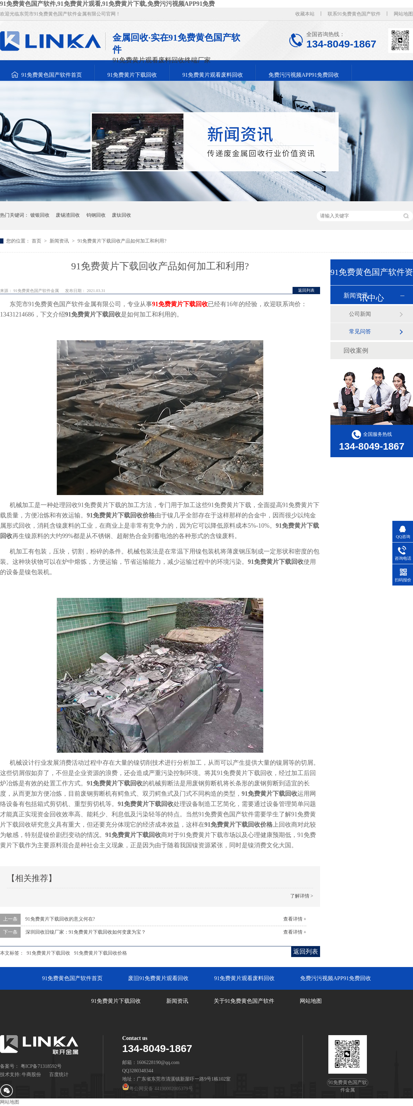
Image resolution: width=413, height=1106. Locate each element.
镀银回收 (40, 215)
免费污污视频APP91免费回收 (303, 75)
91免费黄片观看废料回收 (212, 75)
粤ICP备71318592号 (41, 1066)
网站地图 (403, 14)
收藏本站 (305, 14)
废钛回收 (121, 215)
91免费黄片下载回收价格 (100, 953)
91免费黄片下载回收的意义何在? (60, 919)
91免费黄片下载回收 (132, 75)
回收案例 (355, 350)
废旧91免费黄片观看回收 (158, 978)
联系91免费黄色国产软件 (354, 14)
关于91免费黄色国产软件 (244, 1001)
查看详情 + (294, 919)
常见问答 (360, 331)
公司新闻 (360, 314)
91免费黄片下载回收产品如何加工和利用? (121, 241)
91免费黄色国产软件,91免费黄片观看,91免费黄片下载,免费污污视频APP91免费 (107, 3)
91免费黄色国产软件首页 (51, 75)
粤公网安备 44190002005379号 (157, 1088)
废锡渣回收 (68, 215)
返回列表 (306, 290)
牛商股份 (31, 1074)
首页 (37, 241)
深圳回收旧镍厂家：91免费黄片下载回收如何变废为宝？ (85, 932)
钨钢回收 (96, 215)
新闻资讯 (60, 241)
